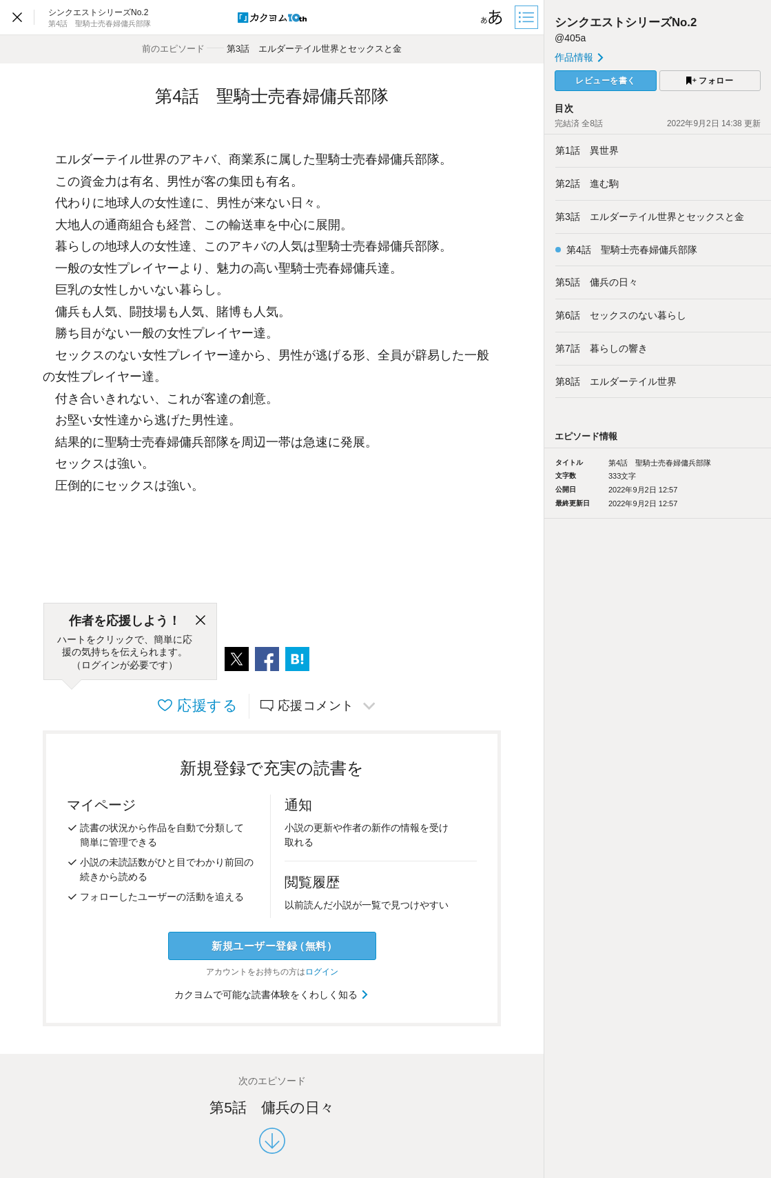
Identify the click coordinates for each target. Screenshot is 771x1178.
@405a (570, 37)
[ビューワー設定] (492, 17)
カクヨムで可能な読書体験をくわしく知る (271, 994)
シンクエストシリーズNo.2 (626, 22)
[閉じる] (200, 620)
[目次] (527, 17)
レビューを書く (605, 81)
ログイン (321, 972)
